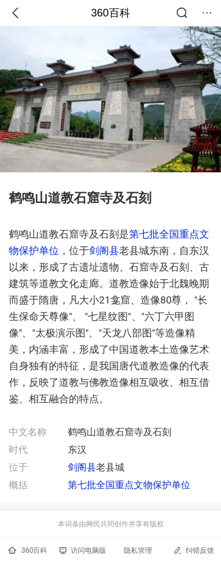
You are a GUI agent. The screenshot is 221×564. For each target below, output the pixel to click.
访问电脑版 (83, 550)
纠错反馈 (193, 550)
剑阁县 (104, 250)
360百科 (110, 13)
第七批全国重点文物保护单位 (129, 484)
